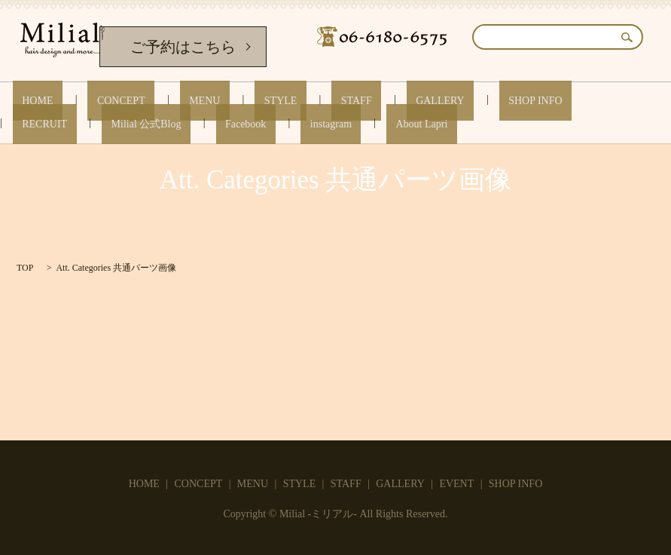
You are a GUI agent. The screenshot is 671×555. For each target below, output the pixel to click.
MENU (157, 100)
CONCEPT (93, 100)
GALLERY (337, 100)
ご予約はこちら (183, 46)
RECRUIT (488, 100)
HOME (28, 100)
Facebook (33, 123)
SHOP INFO (414, 100)
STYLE (215, 100)
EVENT (456, 483)
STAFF (272, 100)
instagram (99, 123)
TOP (25, 267)
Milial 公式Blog (571, 100)
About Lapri (172, 123)
